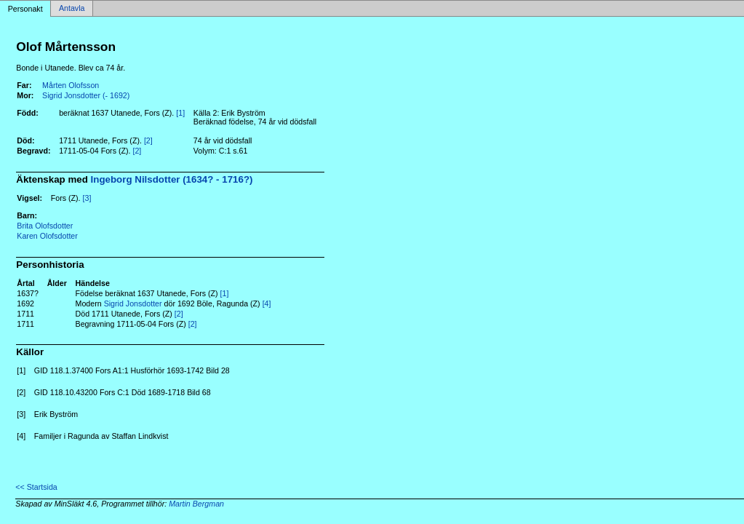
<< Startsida (36, 487)
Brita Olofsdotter (45, 225)
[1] (180, 112)
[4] (267, 303)
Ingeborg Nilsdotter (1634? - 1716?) (172, 179)
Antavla (72, 8)
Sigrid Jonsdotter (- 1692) (85, 95)
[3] (87, 198)
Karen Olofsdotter (47, 235)
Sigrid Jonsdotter (133, 303)
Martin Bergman (196, 503)
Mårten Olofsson (70, 85)
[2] (148, 140)
